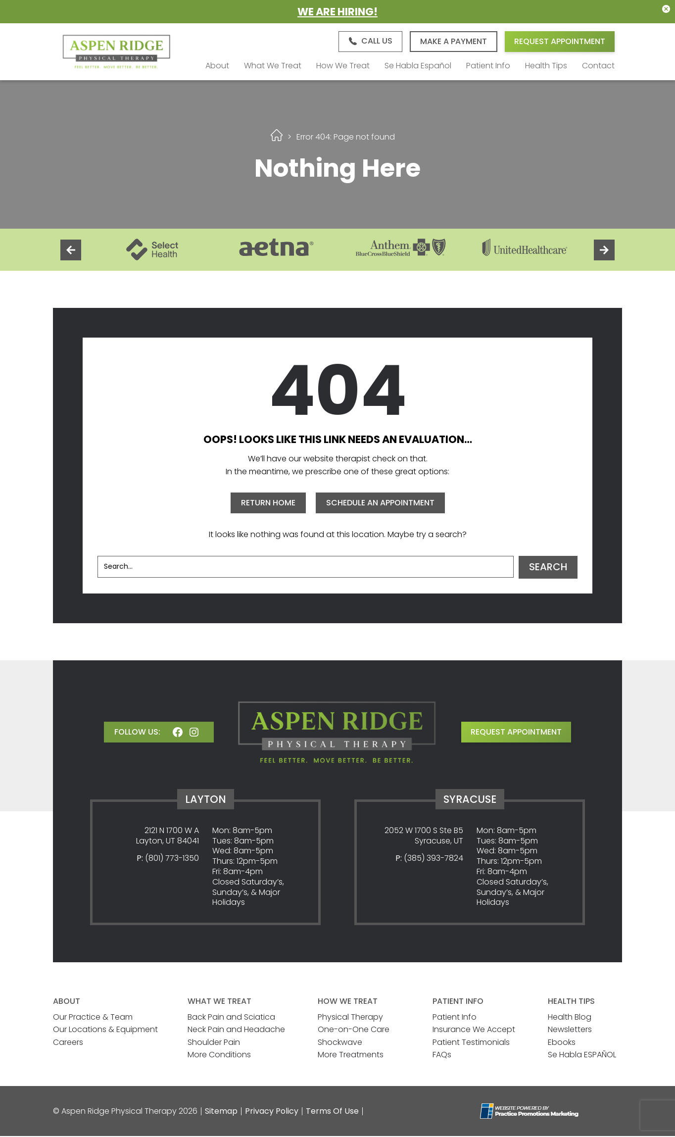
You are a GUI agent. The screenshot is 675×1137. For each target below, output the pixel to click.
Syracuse (469, 799)
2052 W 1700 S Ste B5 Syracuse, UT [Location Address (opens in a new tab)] (424, 836)
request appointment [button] (516, 733)
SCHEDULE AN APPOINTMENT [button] (380, 503)
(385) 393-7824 (433, 859)
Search (548, 568)
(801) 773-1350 (172, 859)
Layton (205, 799)
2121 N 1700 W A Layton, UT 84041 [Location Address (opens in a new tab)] (167, 836)
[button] (370, 42)
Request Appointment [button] (559, 42)
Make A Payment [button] (453, 42)
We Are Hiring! (337, 11)
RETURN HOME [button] (268, 503)
